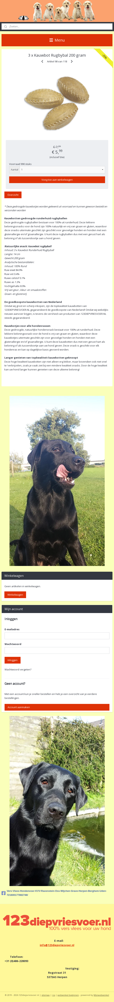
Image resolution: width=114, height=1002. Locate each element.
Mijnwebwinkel (101, 995)
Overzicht (12, 194)
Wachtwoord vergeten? (18, 669)
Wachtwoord (13, 644)
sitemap (45, 995)
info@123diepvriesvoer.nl (57, 945)
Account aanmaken (19, 707)
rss (53, 995)
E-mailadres (12, 629)
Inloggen (13, 660)
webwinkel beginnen (68, 995)
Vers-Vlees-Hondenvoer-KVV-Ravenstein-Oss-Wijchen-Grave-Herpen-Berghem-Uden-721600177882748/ (54, 892)
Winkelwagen (15, 594)
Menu (57, 40)
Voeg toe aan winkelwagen (57, 179)
